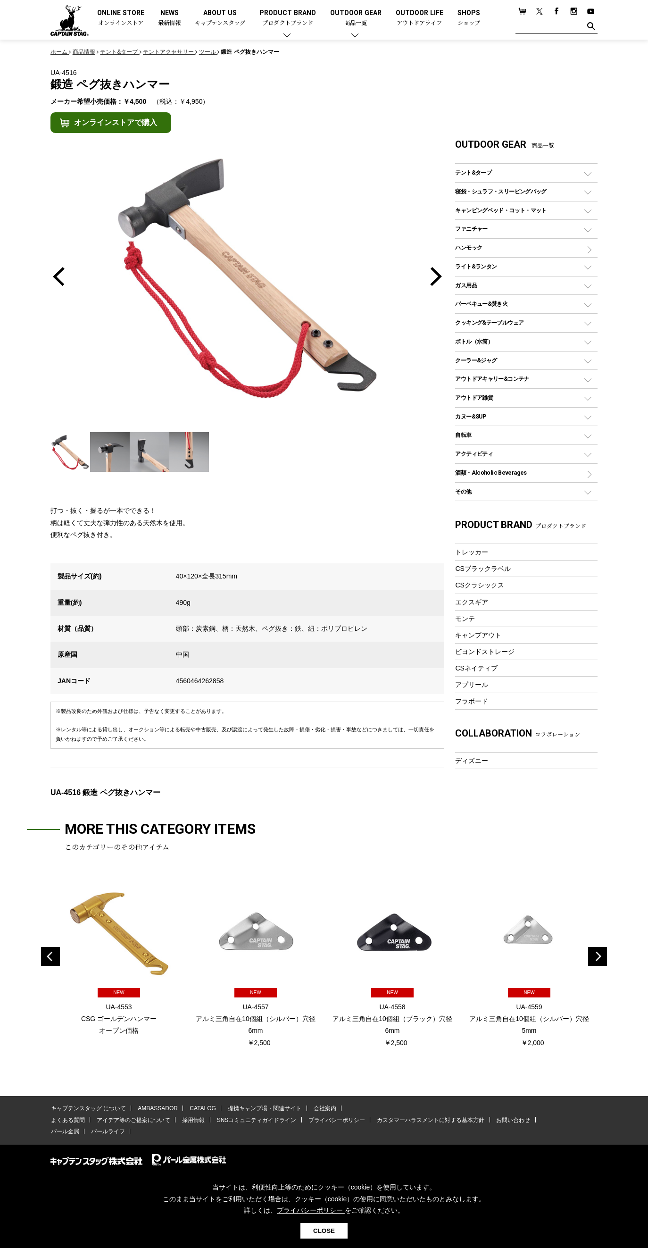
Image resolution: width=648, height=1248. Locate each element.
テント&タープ (473, 172)
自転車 (463, 434)
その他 (463, 491)
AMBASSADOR (157, 1109)
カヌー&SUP (470, 416)
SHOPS (468, 18)
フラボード (471, 701)
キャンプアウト (478, 635)
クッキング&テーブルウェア (489, 322)
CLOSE (324, 1230)
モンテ (465, 618)
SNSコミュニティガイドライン (255, 1120)
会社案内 (322, 1109)
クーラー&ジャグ (476, 360)
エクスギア (471, 602)
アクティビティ (474, 453)
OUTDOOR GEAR (356, 18)
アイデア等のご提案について (132, 1120)
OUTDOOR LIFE (419, 18)
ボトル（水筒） (474, 341)
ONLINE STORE (120, 18)
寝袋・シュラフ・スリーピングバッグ (500, 191)
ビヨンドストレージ (485, 651)
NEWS (169, 18)
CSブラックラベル (483, 568)
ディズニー (471, 760)
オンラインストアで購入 (115, 122)
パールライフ (107, 1131)
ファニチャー (471, 228)
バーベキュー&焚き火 (481, 303)
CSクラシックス (479, 585)
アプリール (471, 684)
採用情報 (192, 1120)
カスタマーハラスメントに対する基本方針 (428, 1120)
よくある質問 (67, 1120)
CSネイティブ (476, 668)
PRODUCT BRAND (287, 18)
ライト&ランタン (476, 266)
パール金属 (64, 1131)
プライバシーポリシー (334, 1120)
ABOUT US (220, 18)
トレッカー (471, 552)
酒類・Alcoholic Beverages (490, 472)
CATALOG (202, 1109)
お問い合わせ (510, 1120)
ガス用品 (466, 285)
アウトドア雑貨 (474, 397)
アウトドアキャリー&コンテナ (492, 378)
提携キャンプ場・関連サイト (263, 1109)
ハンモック (468, 247)
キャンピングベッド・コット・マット (500, 210)
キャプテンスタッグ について (87, 1109)
